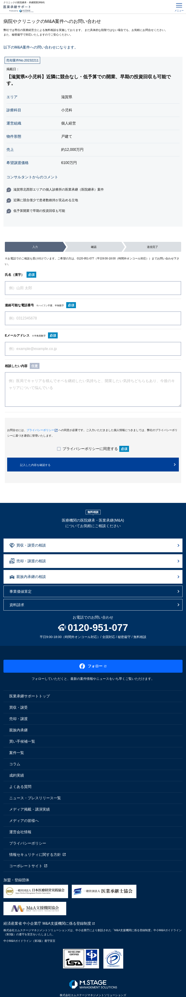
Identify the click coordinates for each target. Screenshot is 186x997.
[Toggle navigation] (179, 7)
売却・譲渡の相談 (31, 561)
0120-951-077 (85, 258)
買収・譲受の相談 (31, 545)
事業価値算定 (20, 591)
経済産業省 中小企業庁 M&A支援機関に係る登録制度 (47, 923)
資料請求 (16, 605)
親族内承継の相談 (31, 577)
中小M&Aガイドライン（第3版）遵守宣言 (29, 940)
